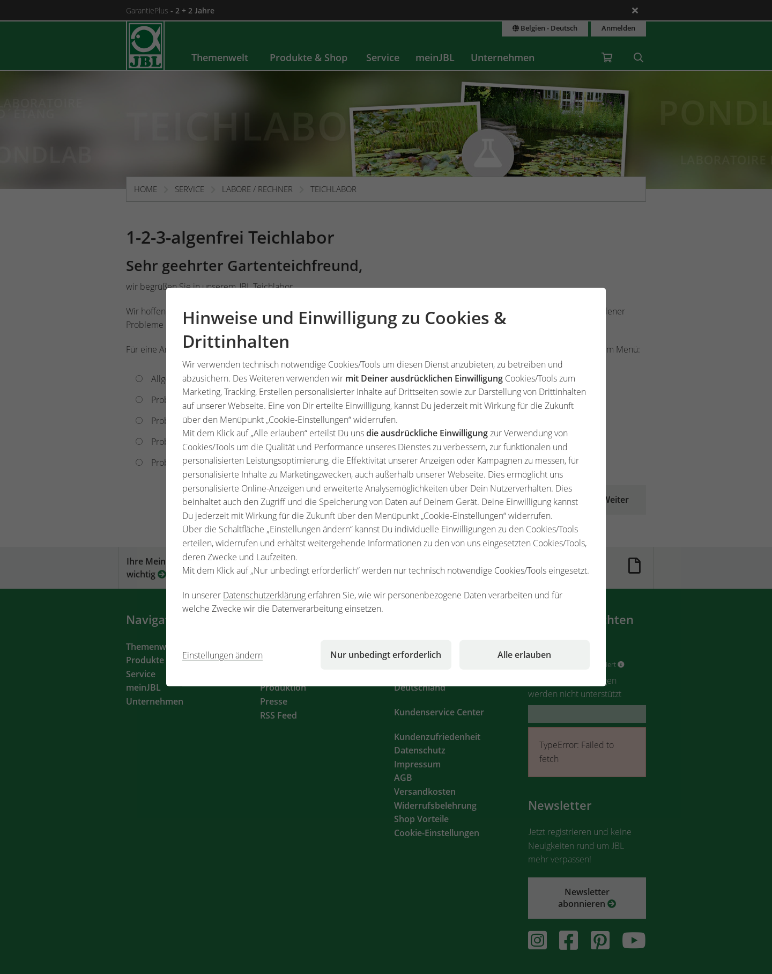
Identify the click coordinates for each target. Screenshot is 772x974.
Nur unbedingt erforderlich (385, 655)
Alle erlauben (524, 655)
